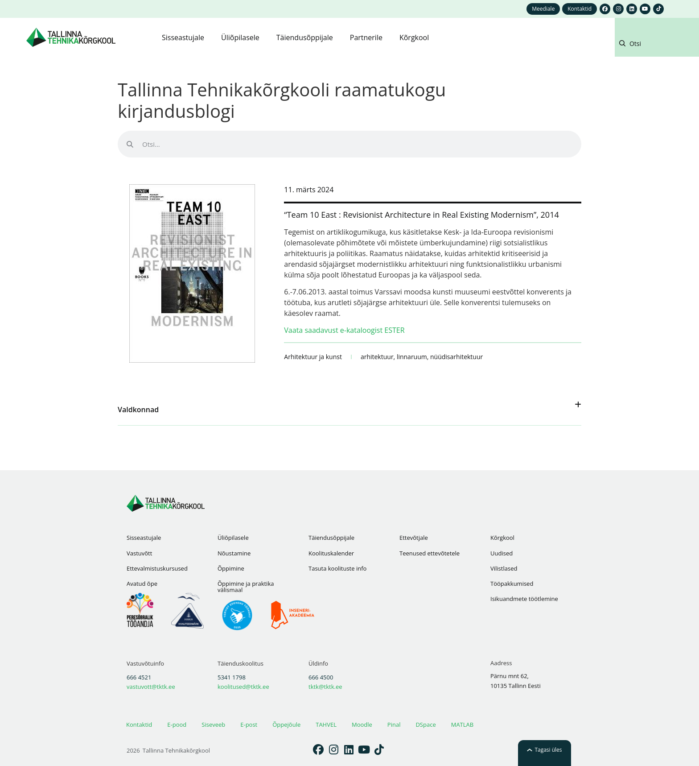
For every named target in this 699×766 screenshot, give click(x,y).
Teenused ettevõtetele (429, 553)
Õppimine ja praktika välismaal (246, 587)
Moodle (362, 724)
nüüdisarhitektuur (456, 356)
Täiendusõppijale (331, 538)
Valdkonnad (138, 409)
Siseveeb (213, 724)
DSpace (425, 724)
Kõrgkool (502, 538)
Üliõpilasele (233, 538)
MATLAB (462, 724)
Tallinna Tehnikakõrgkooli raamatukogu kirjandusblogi (282, 100)
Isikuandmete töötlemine (524, 599)
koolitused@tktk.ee (243, 687)
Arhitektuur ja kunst (313, 356)
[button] (654, 45)
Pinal (394, 724)
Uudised (501, 553)
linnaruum (412, 356)
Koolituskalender (331, 553)
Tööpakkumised (511, 584)
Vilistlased (503, 568)
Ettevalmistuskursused (157, 568)
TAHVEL (326, 724)
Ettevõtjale (413, 538)
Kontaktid (139, 724)
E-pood (176, 724)
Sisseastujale (144, 538)
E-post (248, 724)
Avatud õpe (142, 584)
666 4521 (139, 677)
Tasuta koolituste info (337, 568)
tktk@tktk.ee (325, 687)
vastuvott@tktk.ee (151, 687)
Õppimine (231, 568)
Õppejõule (286, 724)
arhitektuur (377, 356)
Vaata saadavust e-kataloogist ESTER (344, 330)
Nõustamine (234, 553)
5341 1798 (232, 677)
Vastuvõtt (139, 553)
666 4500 (320, 677)
